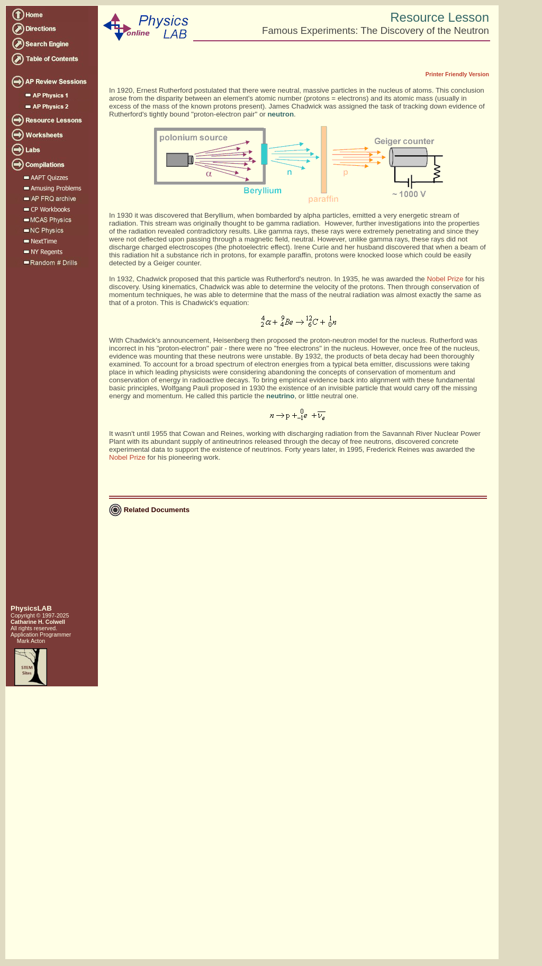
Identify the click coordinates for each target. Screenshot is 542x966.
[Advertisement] (50, 440)
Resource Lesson (439, 17)
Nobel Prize (445, 279)
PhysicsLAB (31, 608)
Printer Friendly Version (457, 74)
